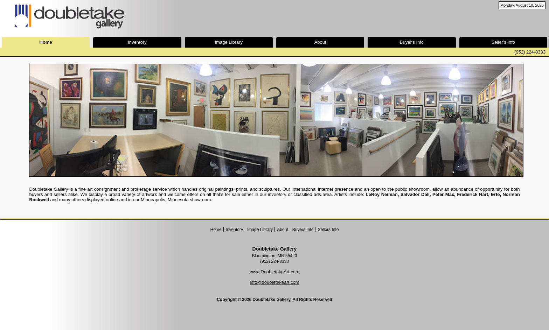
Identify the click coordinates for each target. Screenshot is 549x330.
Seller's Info (503, 42)
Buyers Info (303, 229)
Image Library (229, 42)
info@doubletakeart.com (274, 282)
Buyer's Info (412, 42)
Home (216, 229)
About (320, 42)
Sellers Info (328, 229)
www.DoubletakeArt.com (274, 271)
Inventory (137, 42)
